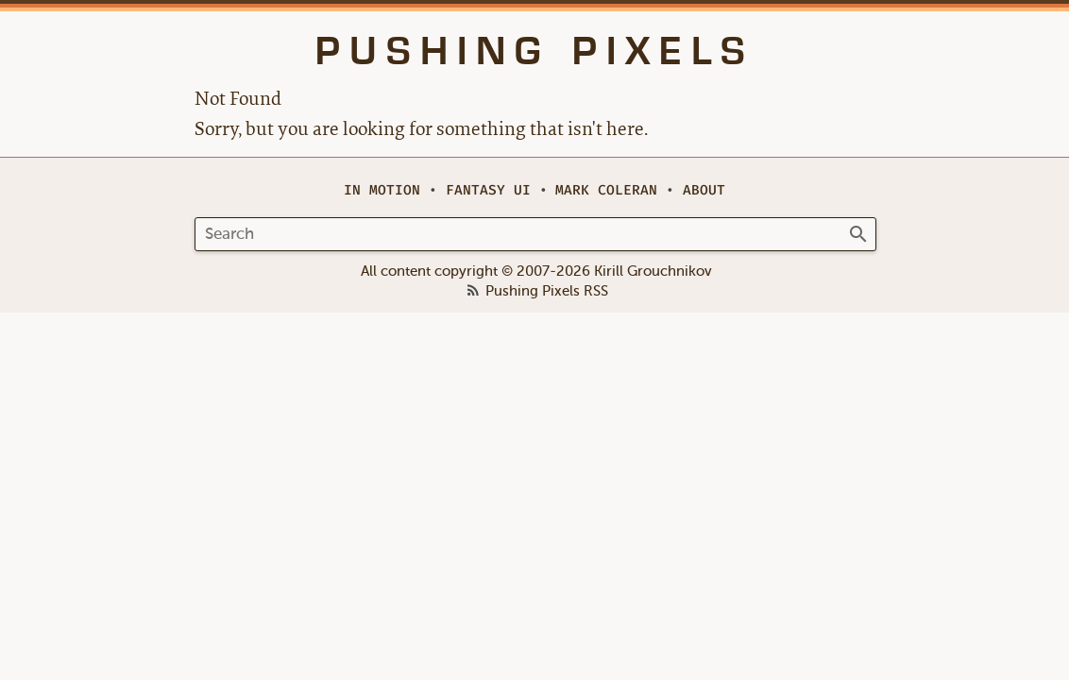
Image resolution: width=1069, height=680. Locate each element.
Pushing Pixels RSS (546, 291)
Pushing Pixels (535, 51)
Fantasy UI (488, 190)
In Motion (382, 190)
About (704, 190)
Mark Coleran (606, 190)
